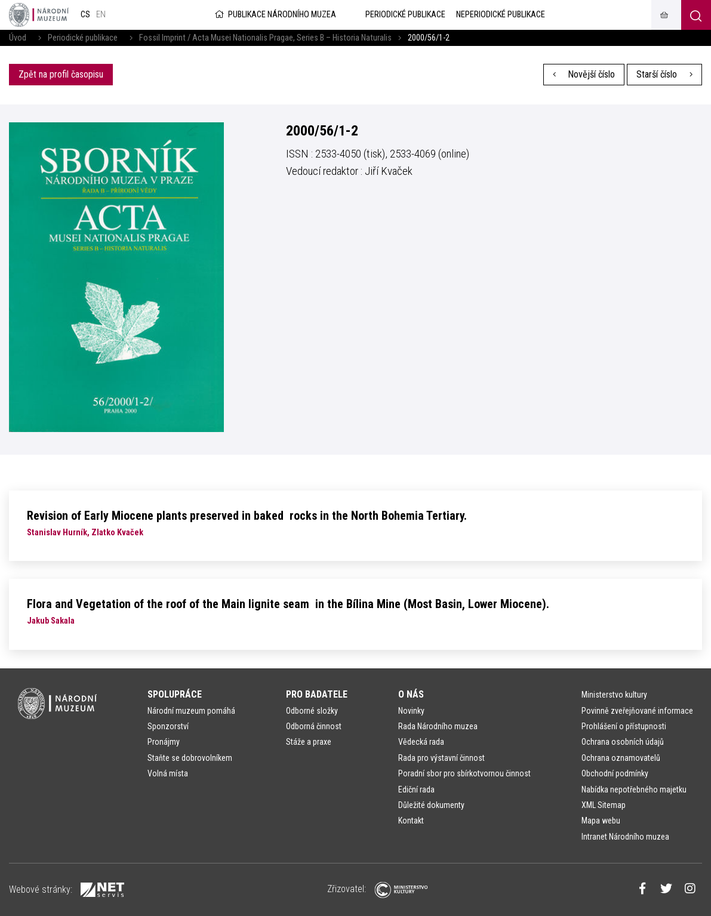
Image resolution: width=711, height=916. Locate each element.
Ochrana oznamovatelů (620, 758)
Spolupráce (174, 694)
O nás (411, 694)
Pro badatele (316, 694)
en (101, 15)
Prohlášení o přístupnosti (623, 726)
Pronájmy (163, 742)
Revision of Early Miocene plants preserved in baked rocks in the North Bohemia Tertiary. (247, 515)
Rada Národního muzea (438, 726)
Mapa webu (600, 820)
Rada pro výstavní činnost (441, 758)
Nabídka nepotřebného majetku (634, 789)
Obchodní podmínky (614, 773)
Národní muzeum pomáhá (191, 710)
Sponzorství (168, 726)
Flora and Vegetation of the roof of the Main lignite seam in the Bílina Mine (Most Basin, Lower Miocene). (288, 604)
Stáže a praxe (308, 742)
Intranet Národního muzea (625, 836)
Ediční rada (416, 789)
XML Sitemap (603, 805)
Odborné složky (312, 710)
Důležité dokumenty (431, 805)
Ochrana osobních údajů (622, 742)
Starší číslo (664, 74)
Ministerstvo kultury (614, 694)
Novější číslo (584, 74)
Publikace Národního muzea (275, 15)
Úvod (17, 38)
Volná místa (167, 773)
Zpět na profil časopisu (61, 74)
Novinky (411, 710)
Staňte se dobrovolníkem (189, 758)
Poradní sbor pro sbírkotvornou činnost (464, 773)
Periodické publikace (83, 38)
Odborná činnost (313, 726)
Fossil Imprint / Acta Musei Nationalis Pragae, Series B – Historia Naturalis (265, 38)
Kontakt (411, 820)
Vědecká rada (421, 742)
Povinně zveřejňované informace (637, 710)
